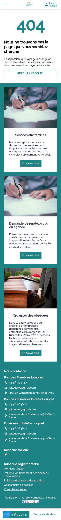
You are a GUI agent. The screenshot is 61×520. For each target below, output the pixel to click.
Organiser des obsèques (30, 315)
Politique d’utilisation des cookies (24, 480)
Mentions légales (14, 468)
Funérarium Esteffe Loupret (24, 423)
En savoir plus (31, 164)
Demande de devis (45, 514)
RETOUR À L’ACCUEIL (30, 73)
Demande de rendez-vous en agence (28, 225)
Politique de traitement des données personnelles (26, 474)
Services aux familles (30, 135)
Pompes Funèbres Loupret (23, 377)
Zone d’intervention (15, 489)
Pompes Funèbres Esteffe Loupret (29, 399)
